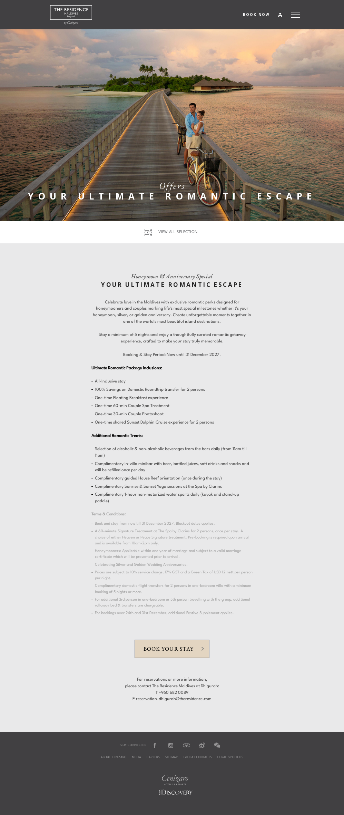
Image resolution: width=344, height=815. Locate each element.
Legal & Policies (230, 757)
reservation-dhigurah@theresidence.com (174, 699)
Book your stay (168, 648)
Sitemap (171, 757)
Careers (153, 757)
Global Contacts (198, 757)
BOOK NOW (256, 14)
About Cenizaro (114, 757)
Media (136, 757)
